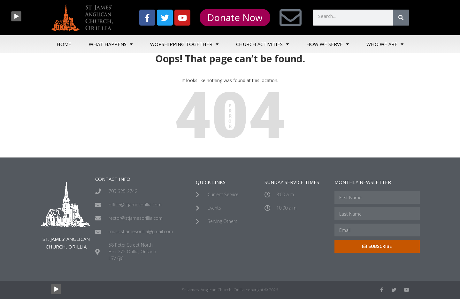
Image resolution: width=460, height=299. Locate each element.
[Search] (401, 18)
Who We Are (384, 44)
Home (64, 44)
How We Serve (327, 44)
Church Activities (262, 44)
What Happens (111, 44)
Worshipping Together (184, 44)
